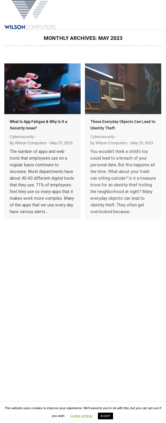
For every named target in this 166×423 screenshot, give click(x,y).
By (28, 143)
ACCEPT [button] (105, 416)
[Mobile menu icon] (159, 14)
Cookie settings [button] (81, 416)
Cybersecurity (22, 136)
